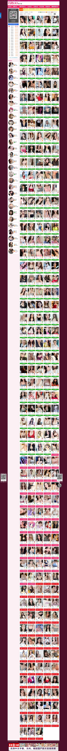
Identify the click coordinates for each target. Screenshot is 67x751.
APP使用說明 (13, 20)
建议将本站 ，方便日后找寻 (14, 0)
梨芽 (16, 200)
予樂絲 (16, 65)
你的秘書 (16, 84)
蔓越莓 (16, 148)
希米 (16, 212)
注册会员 (36, 6)
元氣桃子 (16, 103)
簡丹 (16, 174)
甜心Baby (16, 78)
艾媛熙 (16, 71)
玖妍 (16, 116)
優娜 (16, 129)
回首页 (9, 6)
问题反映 (47, 6)
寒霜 (16, 123)
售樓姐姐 (16, 168)
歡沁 (16, 142)
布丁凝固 (16, 206)
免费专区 (15, 6)
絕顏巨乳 (16, 90)
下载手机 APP (13, 9)
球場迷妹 (16, 238)
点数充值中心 (22, 6)
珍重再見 (16, 110)
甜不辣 (16, 193)
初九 (16, 219)
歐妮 (16, 161)
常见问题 (41, 6)
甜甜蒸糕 (16, 225)
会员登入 (30, 6)
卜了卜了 (16, 97)
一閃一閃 (16, 251)
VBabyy (16, 245)
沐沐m (16, 186)
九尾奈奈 (16, 155)
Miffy (16, 231)
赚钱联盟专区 (55, 6)
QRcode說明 (13, 21)
